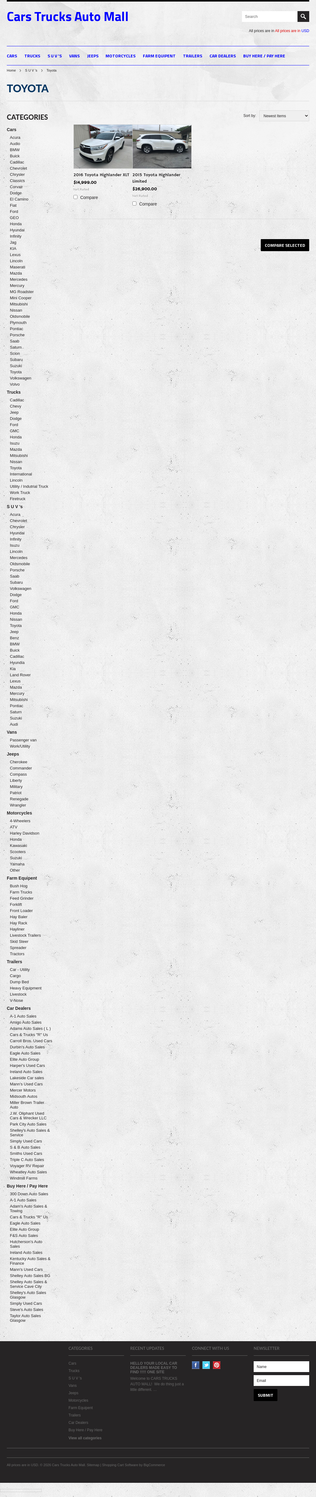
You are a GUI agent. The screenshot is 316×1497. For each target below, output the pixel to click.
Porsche (17, 335)
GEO (14, 217)
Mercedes (18, 279)
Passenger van (23, 740)
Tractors (17, 954)
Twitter (206, 1365)
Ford (14, 211)
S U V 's (55, 55)
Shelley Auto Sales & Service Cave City (28, 1284)
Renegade (19, 799)
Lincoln (16, 261)
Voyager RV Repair (27, 1165)
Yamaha (17, 864)
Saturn (16, 347)
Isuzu (14, 443)
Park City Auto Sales (28, 1124)
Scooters (18, 851)
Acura (15, 137)
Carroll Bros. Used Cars (31, 1041)
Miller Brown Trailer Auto (27, 1104)
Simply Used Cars (26, 1141)
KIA (13, 248)
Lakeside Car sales (27, 1078)
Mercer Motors (23, 1090)
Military (16, 786)
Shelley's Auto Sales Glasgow (28, 1295)
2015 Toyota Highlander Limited (156, 178)
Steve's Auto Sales (26, 1309)
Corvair (16, 187)
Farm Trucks (21, 892)
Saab (14, 341)
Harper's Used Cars (27, 1065)
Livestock (18, 994)
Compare (89, 197)
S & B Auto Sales (25, 1147)
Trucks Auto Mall (68, 16)
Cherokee (18, 762)
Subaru (16, 359)
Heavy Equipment (26, 988)
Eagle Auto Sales (25, 1053)
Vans (74, 55)
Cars (12, 55)
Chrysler (17, 174)
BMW (15, 149)
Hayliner (17, 929)
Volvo (15, 384)
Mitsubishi (19, 304)
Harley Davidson (24, 833)
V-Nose (16, 1000)
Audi (14, 724)
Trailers (192, 55)
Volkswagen (20, 378)
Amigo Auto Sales (26, 1022)
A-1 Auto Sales (23, 1016)
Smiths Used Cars (26, 1153)
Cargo (15, 975)
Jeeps (92, 55)
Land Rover (20, 675)
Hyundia (17, 662)
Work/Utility (20, 746)
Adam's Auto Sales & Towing (28, 1208)
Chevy (15, 406)
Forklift (16, 904)
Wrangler (18, 805)
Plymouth (18, 322)
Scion (15, 353)
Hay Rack (18, 923)
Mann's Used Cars (26, 1084)
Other (15, 870)
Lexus (15, 254)
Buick (15, 156)
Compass (18, 774)
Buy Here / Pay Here (264, 55)
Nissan (16, 310)
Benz (14, 638)
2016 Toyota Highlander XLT (101, 175)
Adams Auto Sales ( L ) (30, 1028)
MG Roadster (22, 291)
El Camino (19, 199)
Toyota (16, 372)
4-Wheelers (20, 821)
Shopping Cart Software (120, 1465)
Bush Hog (18, 886)
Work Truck (20, 492)
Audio (15, 143)
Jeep (14, 412)
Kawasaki (18, 845)
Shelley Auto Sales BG (30, 1275)
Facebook (196, 1365)
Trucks (32, 55)
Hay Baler (18, 916)
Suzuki (16, 365)
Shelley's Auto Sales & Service (30, 1132)
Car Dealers (223, 55)
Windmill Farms (24, 1178)
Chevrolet (18, 168)
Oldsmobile (20, 316)
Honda (16, 224)
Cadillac (17, 162)
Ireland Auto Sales (26, 1071)
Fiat (13, 205)
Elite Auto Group (24, 1059)
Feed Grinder (22, 898)
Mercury (17, 285)
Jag (13, 242)
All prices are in (292, 31)
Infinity (16, 236)
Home (11, 70)
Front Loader (21, 910)
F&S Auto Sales (24, 1235)
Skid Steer (19, 941)
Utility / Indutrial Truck (29, 486)
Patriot (16, 792)
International (21, 474)
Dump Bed (19, 982)
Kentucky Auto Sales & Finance (30, 1261)
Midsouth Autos (23, 1096)
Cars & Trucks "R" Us (29, 1034)
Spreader (18, 947)
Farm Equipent (159, 55)
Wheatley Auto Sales (28, 1172)
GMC (14, 431)
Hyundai (17, 230)
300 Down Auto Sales (29, 1194)
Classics (17, 180)
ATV (13, 827)
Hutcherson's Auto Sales (26, 1244)
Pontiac (16, 328)
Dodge (16, 193)
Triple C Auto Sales (27, 1159)
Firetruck (18, 498)
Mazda (16, 273)
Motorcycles (120, 55)
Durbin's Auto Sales (27, 1047)
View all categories (85, 1438)
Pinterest (217, 1365)
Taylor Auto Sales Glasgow (25, 1318)
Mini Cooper (20, 298)
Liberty (16, 780)
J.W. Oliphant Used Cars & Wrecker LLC (28, 1115)
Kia (13, 668)
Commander (21, 768)
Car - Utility (20, 969)
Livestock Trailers (25, 935)
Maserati (17, 267)
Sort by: (249, 116)
